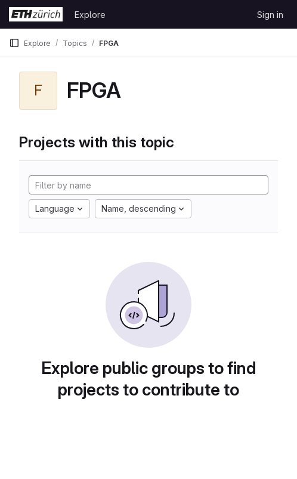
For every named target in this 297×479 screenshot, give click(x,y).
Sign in (270, 15)
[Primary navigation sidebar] (14, 42)
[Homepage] (36, 14)
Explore (90, 15)
